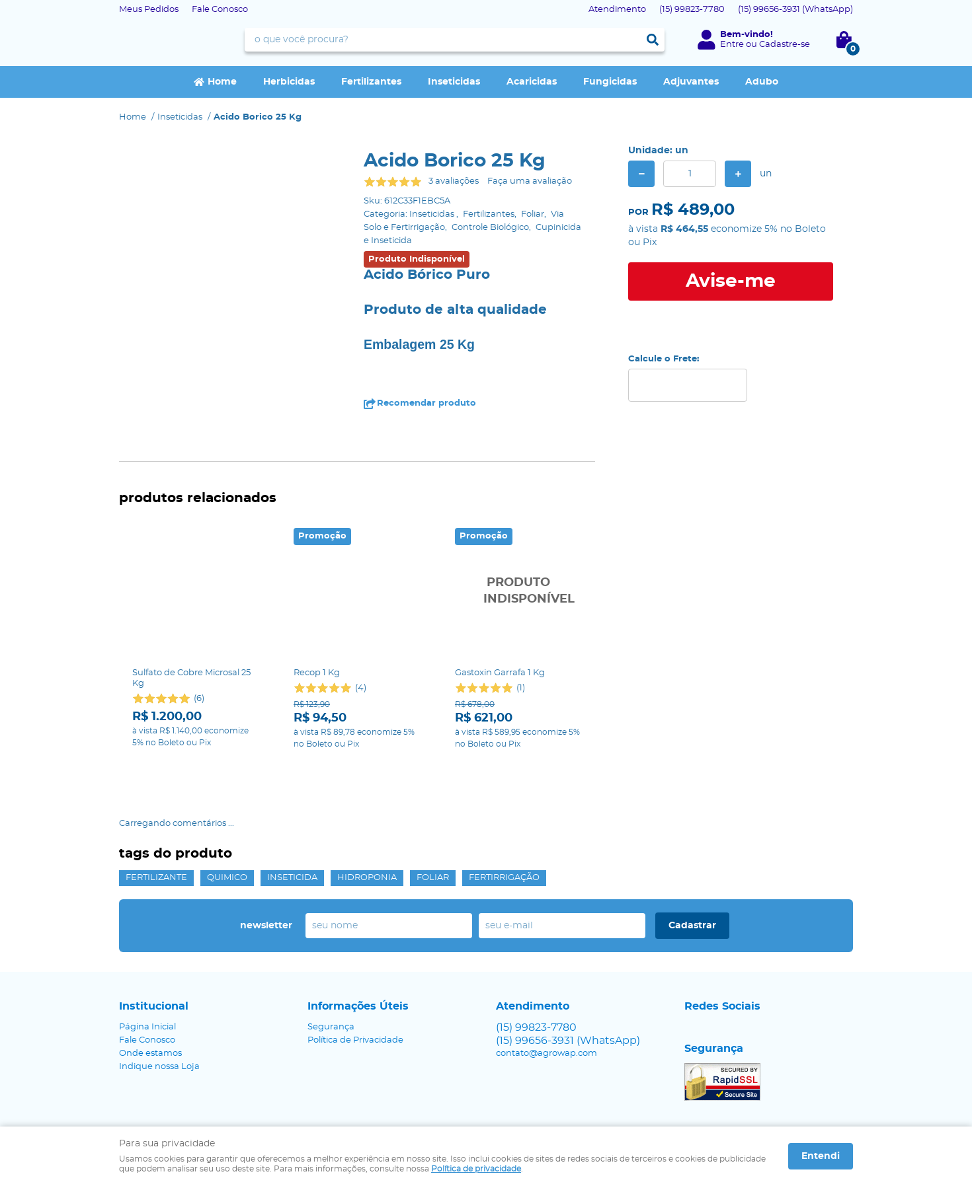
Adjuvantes (691, 82)
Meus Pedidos (149, 9)
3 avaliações (453, 181)
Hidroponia (367, 823)
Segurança (330, 973)
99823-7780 (692, 9)
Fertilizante (156, 823)
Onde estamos (150, 999)
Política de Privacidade (355, 986)
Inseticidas (454, 82)
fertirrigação (504, 823)
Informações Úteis (358, 952)
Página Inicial (147, 973)
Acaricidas (531, 82)
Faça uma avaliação (529, 181)
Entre (732, 44)
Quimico (227, 823)
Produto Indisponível (518, 591)
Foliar (433, 823)
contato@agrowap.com (546, 999)
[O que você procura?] (653, 40)
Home (222, 82)
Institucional (153, 952)
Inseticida (292, 823)
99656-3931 (795, 9)
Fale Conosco (220, 9)
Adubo (761, 82)
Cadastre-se (784, 44)
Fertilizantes (371, 82)
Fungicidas (610, 82)
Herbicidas (289, 82)
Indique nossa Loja (159, 1012)
